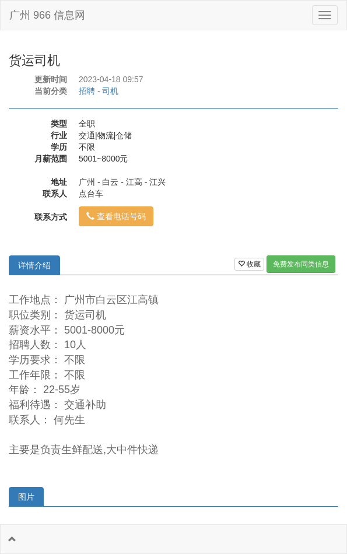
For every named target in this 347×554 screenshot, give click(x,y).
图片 (26, 497)
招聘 (87, 91)
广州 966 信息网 (47, 15)
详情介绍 (34, 265)
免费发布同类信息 (301, 264)
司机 (110, 91)
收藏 (249, 264)
